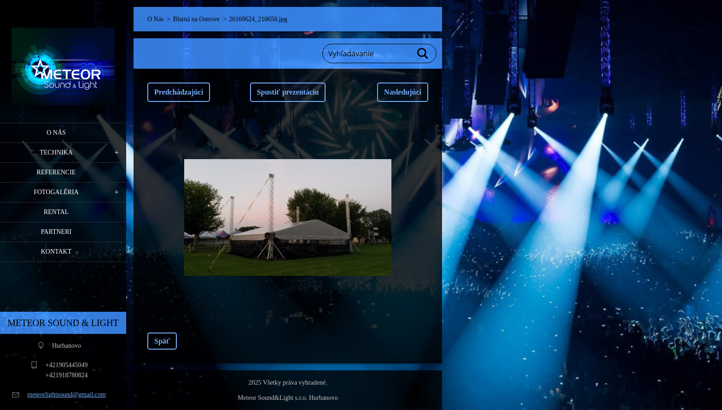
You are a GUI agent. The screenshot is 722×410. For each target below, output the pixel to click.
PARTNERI (56, 231)
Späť (162, 341)
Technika (56, 152)
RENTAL (56, 211)
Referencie (56, 172)
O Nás (56, 132)
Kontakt (56, 251)
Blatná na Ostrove (196, 19)
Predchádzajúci (178, 92)
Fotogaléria (56, 192)
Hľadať (423, 53)
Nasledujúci (402, 92)
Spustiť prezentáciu (288, 92)
